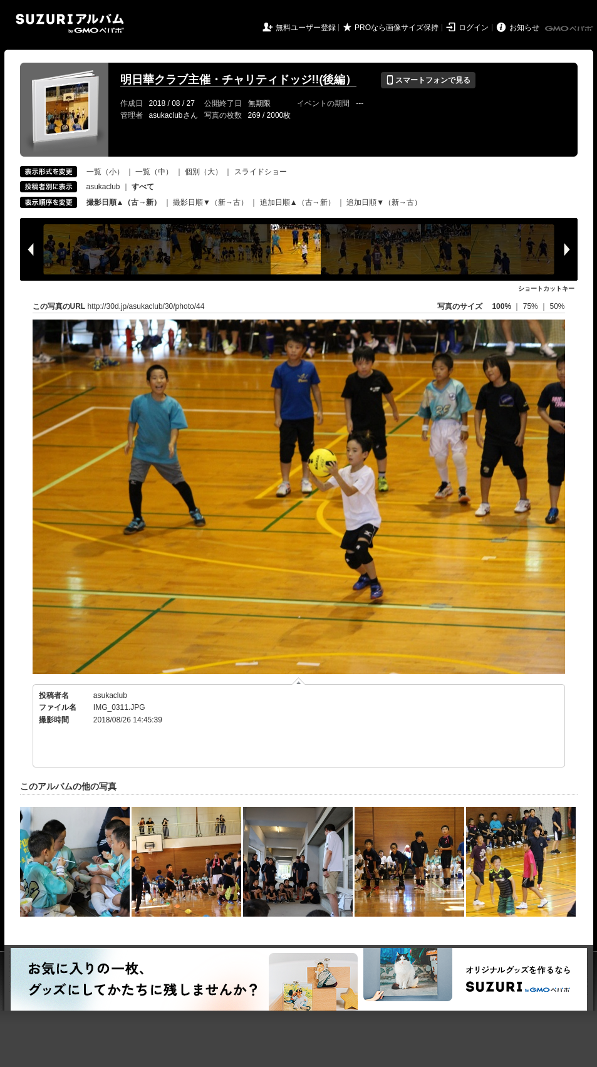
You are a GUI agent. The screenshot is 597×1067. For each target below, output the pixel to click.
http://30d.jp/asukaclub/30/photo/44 (146, 306)
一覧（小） (105, 171)
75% (531, 306)
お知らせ (524, 27)
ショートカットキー (546, 288)
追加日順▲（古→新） (297, 202)
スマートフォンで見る (428, 80)
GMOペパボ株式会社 (570, 29)
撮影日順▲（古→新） (124, 202)
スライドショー (260, 171)
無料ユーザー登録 (306, 27)
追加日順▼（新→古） (384, 202)
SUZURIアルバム (69, 23)
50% (556, 306)
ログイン (474, 27)
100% (501, 306)
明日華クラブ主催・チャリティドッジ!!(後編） (238, 79)
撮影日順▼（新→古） (210, 202)
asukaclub (103, 186)
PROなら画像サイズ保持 (397, 27)
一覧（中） (154, 171)
